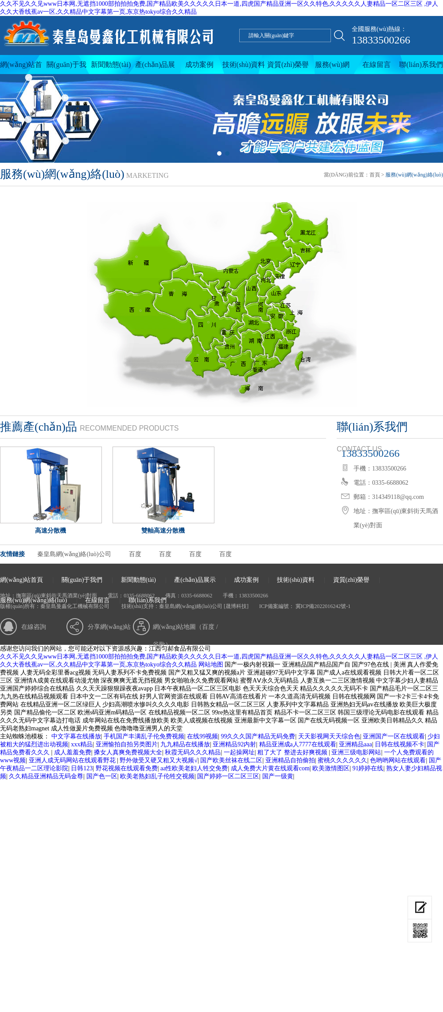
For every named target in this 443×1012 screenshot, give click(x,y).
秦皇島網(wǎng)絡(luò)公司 (74, 554)
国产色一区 (101, 776)
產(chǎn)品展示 (155, 67)
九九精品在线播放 (185, 744)
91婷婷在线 (367, 768)
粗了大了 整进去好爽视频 (293, 752)
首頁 (374, 175)
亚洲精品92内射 (234, 744)
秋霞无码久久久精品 (193, 752)
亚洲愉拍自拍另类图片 (127, 744)
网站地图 (210, 664)
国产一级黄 (277, 776)
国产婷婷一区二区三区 (228, 776)
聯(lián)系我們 (421, 64)
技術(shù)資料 (243, 64)
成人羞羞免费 (72, 752)
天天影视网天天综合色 (329, 736)
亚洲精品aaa (355, 744)
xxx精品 (82, 744)
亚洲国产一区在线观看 (394, 736)
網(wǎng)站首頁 (21, 67)
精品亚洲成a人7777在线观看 (297, 744)
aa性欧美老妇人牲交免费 (194, 768)
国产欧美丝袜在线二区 (231, 760)
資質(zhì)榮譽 (288, 64)
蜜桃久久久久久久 (342, 760)
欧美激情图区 (331, 768)
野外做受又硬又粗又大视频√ (159, 760)
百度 (135, 554)
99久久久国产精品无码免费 (258, 736)
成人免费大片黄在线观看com (270, 768)
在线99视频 (202, 736)
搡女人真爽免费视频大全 (128, 752)
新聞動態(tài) (111, 64)
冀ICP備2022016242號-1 (322, 606)
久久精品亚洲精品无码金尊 (46, 776)
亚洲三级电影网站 (356, 752)
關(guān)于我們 (66, 67)
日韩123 (82, 768)
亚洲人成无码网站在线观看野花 (73, 760)
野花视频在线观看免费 (127, 768)
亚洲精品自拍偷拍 (290, 760)
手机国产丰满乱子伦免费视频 (144, 736)
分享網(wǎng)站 (109, 627)
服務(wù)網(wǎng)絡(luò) (332, 67)
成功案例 (199, 64)
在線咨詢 (33, 627)
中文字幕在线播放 (76, 736)
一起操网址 (239, 752)
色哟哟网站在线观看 (398, 760)
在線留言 (376, 64)
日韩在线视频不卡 (399, 744)
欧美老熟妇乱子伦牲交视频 (157, 776)
